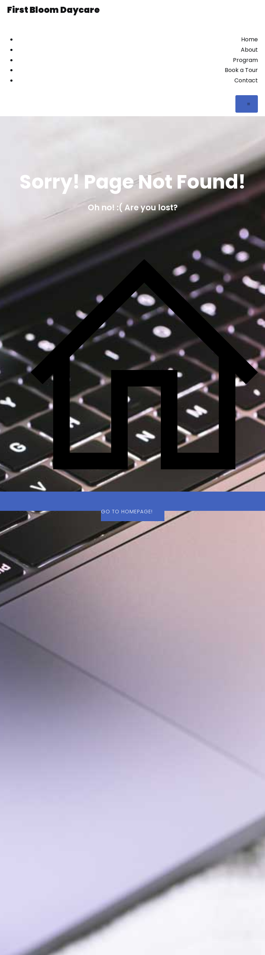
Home (249, 39)
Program (245, 60)
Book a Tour (241, 70)
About (249, 50)
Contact (246, 80)
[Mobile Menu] (246, 104)
